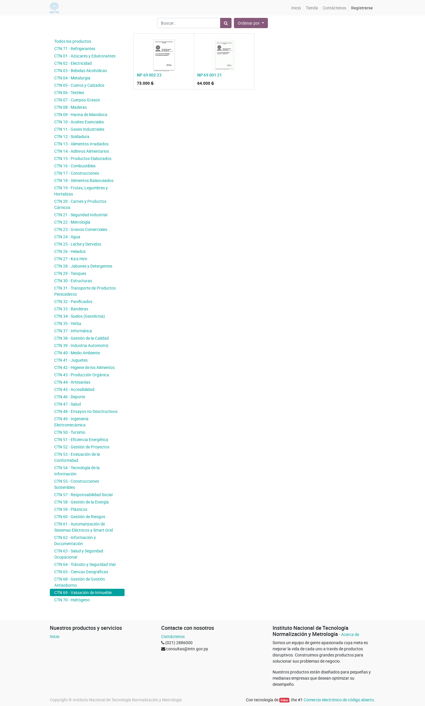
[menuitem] (296, 7)
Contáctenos (173, 636)
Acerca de (350, 634)
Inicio (54, 636)
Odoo (284, 700)
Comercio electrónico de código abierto (339, 699)
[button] (251, 23)
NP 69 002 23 (149, 75)
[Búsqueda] (226, 23)
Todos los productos (72, 41)
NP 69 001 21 (209, 75)
